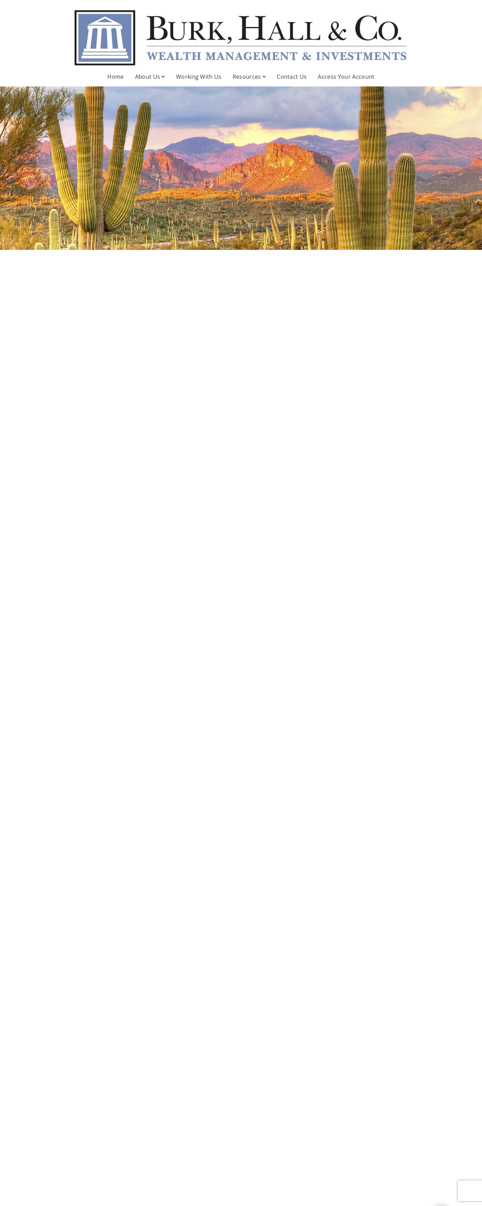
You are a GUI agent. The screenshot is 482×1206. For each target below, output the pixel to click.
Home (115, 76)
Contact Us (292, 76)
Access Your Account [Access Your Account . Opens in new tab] (346, 76)
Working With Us (199, 76)
